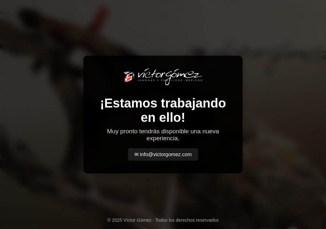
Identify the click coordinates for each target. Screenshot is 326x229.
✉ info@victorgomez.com (163, 154)
